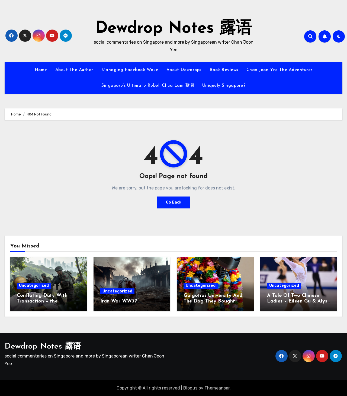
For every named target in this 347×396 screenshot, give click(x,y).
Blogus (190, 388)
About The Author (74, 70)
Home (41, 70)
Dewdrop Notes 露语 (173, 29)
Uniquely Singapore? (224, 85)
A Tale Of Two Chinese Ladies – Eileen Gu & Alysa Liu (298, 301)
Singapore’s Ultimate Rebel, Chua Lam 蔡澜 (147, 85)
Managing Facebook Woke (129, 70)
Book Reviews (224, 70)
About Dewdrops (183, 70)
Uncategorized (34, 285)
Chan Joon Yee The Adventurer (279, 70)
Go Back (173, 202)
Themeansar (217, 388)
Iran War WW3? (118, 301)
